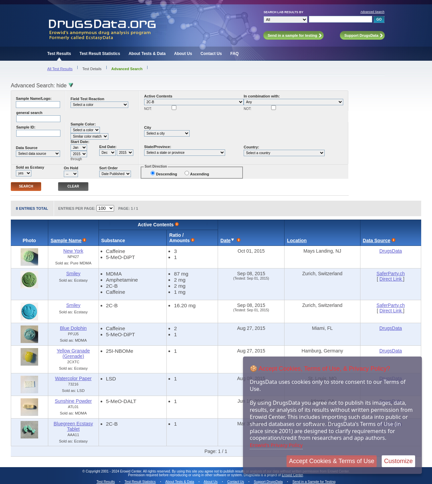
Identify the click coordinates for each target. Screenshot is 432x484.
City (147, 127)
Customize (398, 461)
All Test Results (60, 69)
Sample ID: (25, 127)
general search (29, 113)
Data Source (26, 148)
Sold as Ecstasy (30, 167)
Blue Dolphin (73, 328)
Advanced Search (372, 11)
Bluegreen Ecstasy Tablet (73, 426)
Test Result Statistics (99, 53)
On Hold (71, 168)
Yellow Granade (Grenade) (73, 353)
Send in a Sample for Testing (313, 482)
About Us (183, 53)
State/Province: (157, 147)
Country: (251, 147)
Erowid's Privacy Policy (276, 445)
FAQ (234, 53)
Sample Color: (83, 124)
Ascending (199, 174)
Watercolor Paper (73, 378)
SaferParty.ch (391, 273)
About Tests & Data (147, 53)
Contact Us (211, 53)
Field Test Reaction (87, 99)
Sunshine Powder (73, 401)
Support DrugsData (268, 482)
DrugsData (390, 251)
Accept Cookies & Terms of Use (331, 461)
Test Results (59, 53)
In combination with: (262, 96)
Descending (166, 174)
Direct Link (391, 279)
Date (225, 240)
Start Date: (80, 142)
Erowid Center (292, 475)
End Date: (107, 147)
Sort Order (108, 168)
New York (73, 251)
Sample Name (66, 240)
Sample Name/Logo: (34, 98)
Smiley (73, 273)
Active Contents (158, 96)
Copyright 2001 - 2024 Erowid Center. (114, 471)
